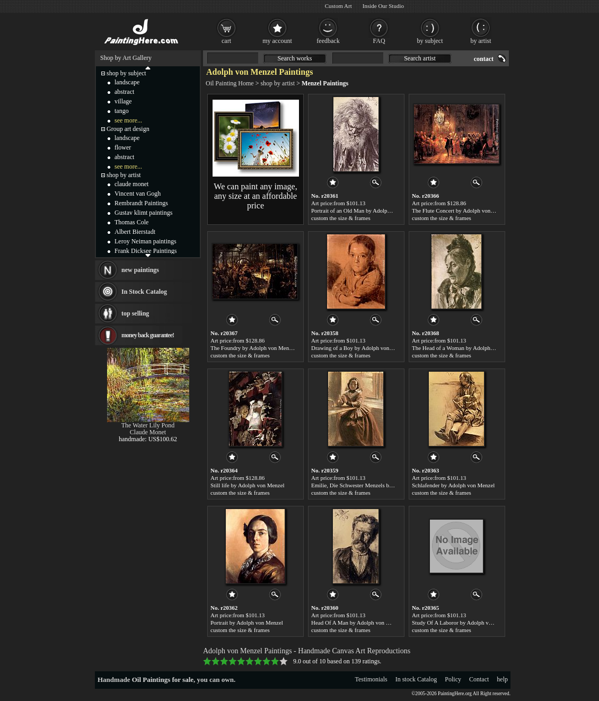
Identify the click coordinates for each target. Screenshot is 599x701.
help (502, 679)
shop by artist (277, 83)
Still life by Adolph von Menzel (247, 485)
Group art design (128, 129)
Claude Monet (148, 432)
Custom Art (338, 6)
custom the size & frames (341, 218)
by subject (430, 41)
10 (283, 661)
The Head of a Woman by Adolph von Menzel (465, 348)
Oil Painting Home (230, 83)
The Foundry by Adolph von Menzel (253, 348)
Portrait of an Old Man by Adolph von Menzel (365, 210)
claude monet (131, 184)
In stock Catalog (416, 679)
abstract (124, 91)
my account (277, 41)
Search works (295, 58)
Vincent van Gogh (137, 193)
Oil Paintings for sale (162, 680)
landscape (126, 82)
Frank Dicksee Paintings (145, 251)
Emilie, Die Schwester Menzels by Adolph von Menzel (375, 485)
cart (226, 41)
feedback (327, 41)
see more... (128, 120)
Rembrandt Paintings (141, 203)
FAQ (379, 41)
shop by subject (126, 73)
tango (121, 111)
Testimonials (371, 679)
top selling (135, 313)
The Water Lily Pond (147, 425)
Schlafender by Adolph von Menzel (453, 485)
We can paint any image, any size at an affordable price (255, 196)
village (123, 101)
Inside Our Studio (383, 6)
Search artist (420, 58)
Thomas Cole (131, 222)
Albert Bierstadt (134, 231)
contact (484, 59)
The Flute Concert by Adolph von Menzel (460, 210)
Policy (453, 679)
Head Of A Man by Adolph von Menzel (357, 622)
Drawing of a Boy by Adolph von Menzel (359, 348)
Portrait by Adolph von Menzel (246, 622)
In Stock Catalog (144, 291)
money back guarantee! (147, 335)
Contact (479, 679)
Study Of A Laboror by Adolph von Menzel (463, 622)
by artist (481, 41)
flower (122, 147)
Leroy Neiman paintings (145, 241)
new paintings (140, 270)
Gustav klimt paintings (143, 212)
